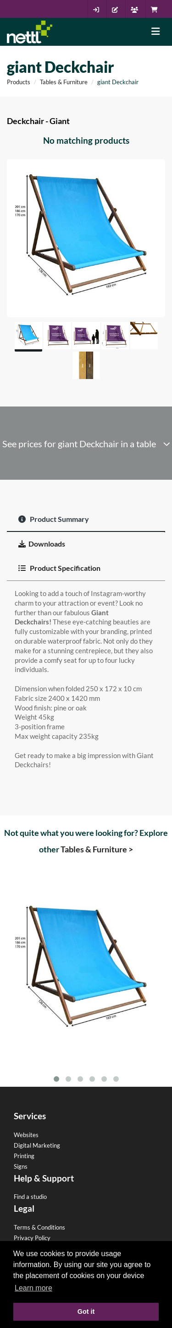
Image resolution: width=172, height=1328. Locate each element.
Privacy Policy (32, 1237)
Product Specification (59, 568)
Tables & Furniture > (97, 849)
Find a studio (30, 1196)
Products (18, 82)
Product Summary (53, 519)
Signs (21, 1166)
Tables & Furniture (64, 82)
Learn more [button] (33, 1288)
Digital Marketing (37, 1145)
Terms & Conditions (39, 1227)
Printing (24, 1156)
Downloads (41, 543)
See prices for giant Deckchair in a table (86, 444)
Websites (26, 1134)
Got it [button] (86, 1311)
